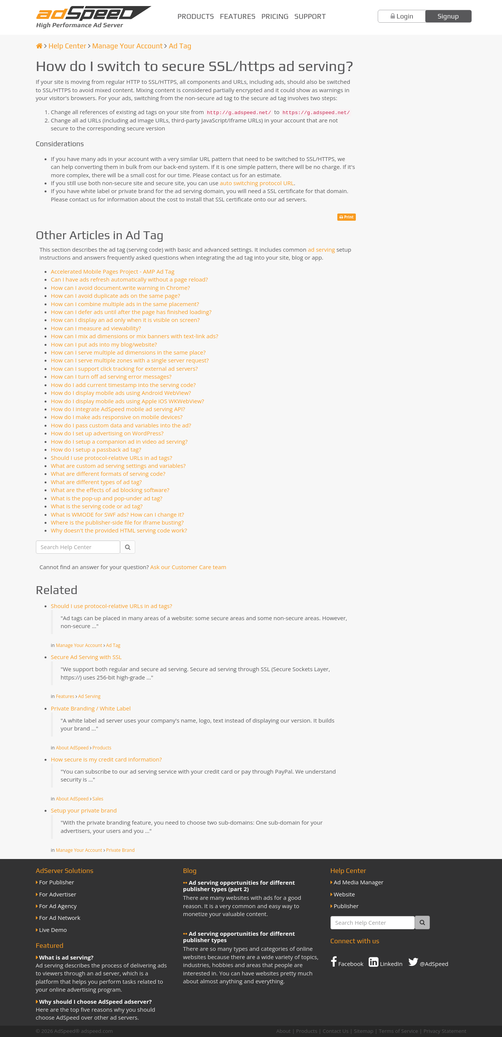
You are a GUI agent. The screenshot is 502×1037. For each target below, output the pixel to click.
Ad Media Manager (359, 882)
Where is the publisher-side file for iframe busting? (117, 522)
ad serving (321, 249)
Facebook (347, 961)
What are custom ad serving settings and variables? (118, 465)
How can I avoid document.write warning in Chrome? (120, 287)
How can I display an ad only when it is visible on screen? (125, 319)
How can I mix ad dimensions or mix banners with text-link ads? (134, 336)
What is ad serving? (66, 957)
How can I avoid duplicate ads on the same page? (115, 295)
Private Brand (120, 850)
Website (344, 894)
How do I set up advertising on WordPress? (107, 433)
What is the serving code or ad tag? (97, 506)
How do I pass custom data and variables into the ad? (121, 425)
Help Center (67, 46)
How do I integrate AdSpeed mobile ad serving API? (118, 409)
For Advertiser (57, 894)
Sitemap (363, 1031)
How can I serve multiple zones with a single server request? (130, 360)
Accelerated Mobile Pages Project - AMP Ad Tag (113, 271)
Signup (448, 16)
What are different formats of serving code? (108, 473)
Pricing (275, 16)
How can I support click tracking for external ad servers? (124, 368)
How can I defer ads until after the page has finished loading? (131, 312)
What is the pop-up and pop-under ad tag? (106, 498)
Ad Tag (180, 46)
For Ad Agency (58, 906)
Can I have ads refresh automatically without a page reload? (129, 279)
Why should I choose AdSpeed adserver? (95, 1001)
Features (237, 16)
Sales (98, 799)
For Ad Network (59, 917)
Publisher (346, 906)
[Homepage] (39, 46)
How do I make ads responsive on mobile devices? (117, 417)
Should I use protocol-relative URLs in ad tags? (111, 457)
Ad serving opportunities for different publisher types (239, 937)
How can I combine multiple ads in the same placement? (125, 304)
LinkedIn (386, 961)
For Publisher (56, 882)
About (283, 1031)
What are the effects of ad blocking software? (110, 490)
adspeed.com (97, 1031)
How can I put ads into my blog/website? (104, 344)
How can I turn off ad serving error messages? (111, 376)
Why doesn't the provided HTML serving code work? (119, 530)
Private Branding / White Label (91, 708)
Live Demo (53, 929)
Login (405, 16)
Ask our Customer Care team (188, 567)
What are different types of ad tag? (96, 482)
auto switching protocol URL (257, 183)
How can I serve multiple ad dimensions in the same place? (128, 352)
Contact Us (335, 1031)
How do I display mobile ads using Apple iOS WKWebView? (127, 401)
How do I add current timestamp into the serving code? (123, 384)
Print (347, 217)
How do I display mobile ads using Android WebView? (121, 392)
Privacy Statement (444, 1031)
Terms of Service (398, 1031)
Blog (190, 870)
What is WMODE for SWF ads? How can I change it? (117, 514)
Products (196, 16)
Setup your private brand (84, 810)
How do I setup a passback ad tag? (96, 449)
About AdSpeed (72, 747)
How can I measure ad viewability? (96, 328)
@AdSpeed (428, 961)
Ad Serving (89, 696)
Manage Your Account (127, 46)
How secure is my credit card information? (106, 759)
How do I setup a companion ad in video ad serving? (119, 441)
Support (310, 16)
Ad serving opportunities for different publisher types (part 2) (239, 886)
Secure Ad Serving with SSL (86, 657)
